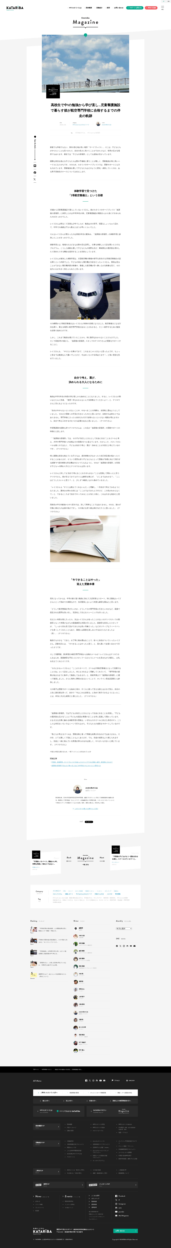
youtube (131, 946)
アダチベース (71, 1157)
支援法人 (116, 891)
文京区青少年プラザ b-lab (74, 1154)
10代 (64, 891)
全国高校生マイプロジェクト (101, 1144)
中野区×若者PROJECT (125, 1156)
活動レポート (69, 894)
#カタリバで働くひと (79, 900)
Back (69, 858)
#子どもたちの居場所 (94, 132)
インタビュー (57, 891)
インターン (99, 891)
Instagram (124, 946)
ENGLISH (131, 1081)
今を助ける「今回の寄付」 (75, 1173)
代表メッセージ (71, 1127)
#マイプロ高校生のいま (92, 900)
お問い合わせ (118, 8)
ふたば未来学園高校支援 (74, 1151)
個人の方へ (46, 1101)
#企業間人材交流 (57, 902)
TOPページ (36, 1069)
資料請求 (94, 1207)
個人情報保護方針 (93, 1211)
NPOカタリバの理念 (99, 1124)
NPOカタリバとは (75, 8)
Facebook (35, 172)
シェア (81, 821)
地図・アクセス (123, 1132)
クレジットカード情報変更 (98, 1092)
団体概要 (89, 8)
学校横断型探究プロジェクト (127, 1149)
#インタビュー (115, 862)
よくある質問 (95, 1195)
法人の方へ (69, 1101)
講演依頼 (94, 1204)
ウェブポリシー (93, 1219)
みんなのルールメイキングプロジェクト (101, 1151)
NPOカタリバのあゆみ (125, 1124)
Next (102, 858)
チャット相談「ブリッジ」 (126, 1146)
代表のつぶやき (99, 894)
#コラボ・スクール (103, 900)
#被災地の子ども (57, 900)
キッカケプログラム (99, 1161)
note (127, 946)
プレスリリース (39, 1207)
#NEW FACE (113, 900)
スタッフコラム (57, 894)
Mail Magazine (134, 946)
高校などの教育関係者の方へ (122, 1101)
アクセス (117, 1081)
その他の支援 (97, 1170)
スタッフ (70, 891)
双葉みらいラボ (71, 1147)
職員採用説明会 (69, 1201)
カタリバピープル (98, 1131)
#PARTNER (126, 900)
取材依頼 (94, 1201)
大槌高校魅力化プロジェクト (75, 1144)
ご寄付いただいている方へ (49, 1093)
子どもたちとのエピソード (84, 894)
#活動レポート (36, 867)
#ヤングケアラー (98, 897)
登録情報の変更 (74, 1092)
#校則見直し (113, 897)
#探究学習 (105, 897)
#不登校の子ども (80, 132)
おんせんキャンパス (99, 1141)
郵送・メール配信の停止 (125, 1092)
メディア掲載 (39, 1204)
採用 (108, 8)
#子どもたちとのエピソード (81, 124)
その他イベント (69, 1207)
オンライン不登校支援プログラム (128, 1142)
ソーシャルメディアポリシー (96, 1216)
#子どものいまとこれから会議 (60, 897)
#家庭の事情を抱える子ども (76, 897)
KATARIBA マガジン (47, 1069)
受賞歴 (37, 1210)
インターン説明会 (69, 1204)
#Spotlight (119, 900)
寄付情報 (117, 894)
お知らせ (37, 1201)
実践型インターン (89, 891)
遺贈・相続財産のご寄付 (100, 1173)
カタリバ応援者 (79, 891)
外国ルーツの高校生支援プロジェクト (100, 1156)
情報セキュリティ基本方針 (96, 1214)
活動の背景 (70, 1131)
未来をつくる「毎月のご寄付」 (76, 1170)
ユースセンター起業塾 (125, 1152)
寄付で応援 (152, 8)
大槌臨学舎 (70, 1141)
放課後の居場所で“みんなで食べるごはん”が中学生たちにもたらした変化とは (76, 765)
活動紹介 (99, 8)
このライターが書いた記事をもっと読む (86, 808)
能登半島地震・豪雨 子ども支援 (128, 1159)
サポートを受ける (135, 8)
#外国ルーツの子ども (67, 900)
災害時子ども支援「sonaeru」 (101, 1147)
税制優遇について (124, 1173)
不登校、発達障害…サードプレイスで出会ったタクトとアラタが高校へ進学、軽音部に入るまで (81, 762)
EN (168, 1)
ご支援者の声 (122, 1170)
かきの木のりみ (106, 124)
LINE (35, 166)
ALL (162, 8)
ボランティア (108, 891)
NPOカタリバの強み (99, 1127)
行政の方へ (92, 1101)
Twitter (35, 179)
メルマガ (109, 894)
